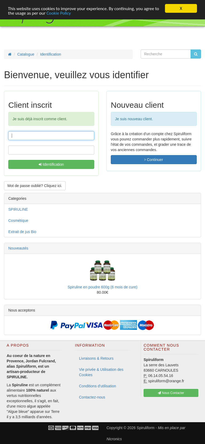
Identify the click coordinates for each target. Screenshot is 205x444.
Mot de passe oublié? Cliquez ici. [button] (34, 186)
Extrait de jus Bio (22, 232)
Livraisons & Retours (96, 358)
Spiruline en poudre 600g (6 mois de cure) (102, 287)
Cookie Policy (58, 13)
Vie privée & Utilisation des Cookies (101, 372)
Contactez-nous (92, 397)
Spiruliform (146, 428)
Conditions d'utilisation (97, 386)
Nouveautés (18, 248)
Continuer (153, 159)
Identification (51, 164)
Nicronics (114, 439)
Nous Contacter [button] (171, 393)
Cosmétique (18, 220)
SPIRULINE (18, 209)
